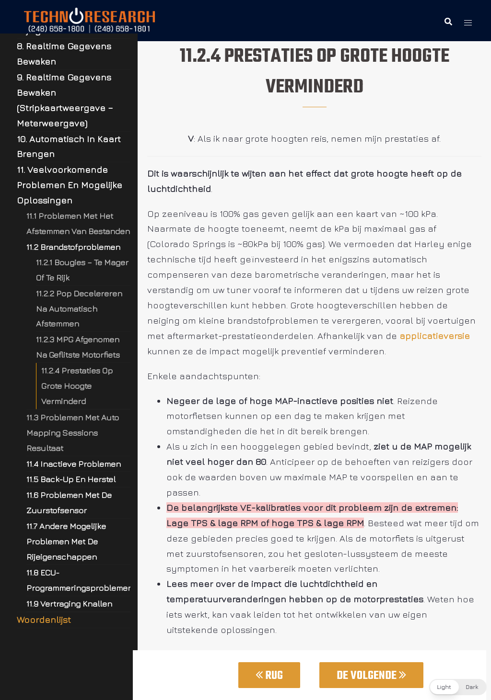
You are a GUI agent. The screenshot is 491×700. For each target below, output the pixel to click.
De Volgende (371, 675)
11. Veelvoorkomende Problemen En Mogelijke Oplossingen (69, 184)
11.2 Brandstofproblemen (73, 247)
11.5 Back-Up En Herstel (71, 479)
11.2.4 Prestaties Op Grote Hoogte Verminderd (77, 385)
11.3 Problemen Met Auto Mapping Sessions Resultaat (72, 432)
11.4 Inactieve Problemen (73, 464)
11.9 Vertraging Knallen (69, 603)
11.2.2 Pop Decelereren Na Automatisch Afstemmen (79, 308)
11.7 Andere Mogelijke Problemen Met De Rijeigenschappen (66, 541)
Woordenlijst (44, 619)
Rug (269, 675)
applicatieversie (434, 335)
